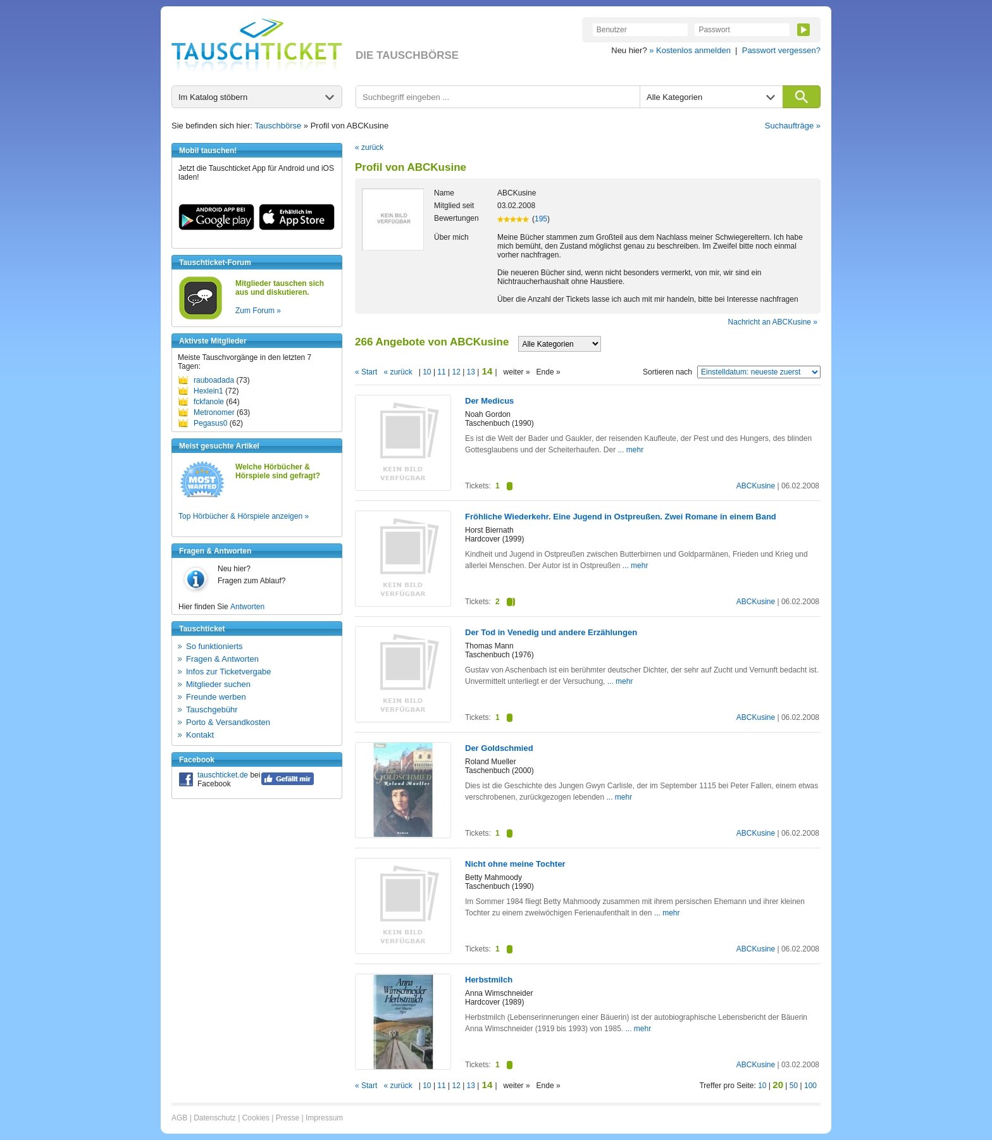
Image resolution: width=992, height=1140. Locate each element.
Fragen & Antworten (222, 659)
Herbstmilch (488, 979)
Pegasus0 (210, 423)
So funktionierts (214, 646)
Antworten (247, 606)
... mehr (631, 449)
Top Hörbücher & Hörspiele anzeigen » (243, 516)
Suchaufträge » (793, 125)
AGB (179, 1117)
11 (441, 372)
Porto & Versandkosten (228, 722)
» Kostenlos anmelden (690, 50)
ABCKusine (755, 485)
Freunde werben (216, 697)
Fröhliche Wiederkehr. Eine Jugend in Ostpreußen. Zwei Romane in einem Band (620, 516)
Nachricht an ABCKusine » (772, 322)
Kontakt (200, 735)
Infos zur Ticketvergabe (228, 671)
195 (541, 218)
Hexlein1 (208, 391)
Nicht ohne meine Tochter (515, 864)
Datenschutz (215, 1117)
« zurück (369, 147)
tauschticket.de (222, 775)
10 (427, 372)
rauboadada (214, 380)
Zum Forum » (258, 310)
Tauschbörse (278, 125)
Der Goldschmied (499, 748)
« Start (366, 372)
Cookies (256, 1117)
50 (794, 1085)
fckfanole (209, 401)
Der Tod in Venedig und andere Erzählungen (551, 632)
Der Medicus (489, 401)
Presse (287, 1117)
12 (456, 372)
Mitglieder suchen (218, 684)
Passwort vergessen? (781, 50)
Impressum (324, 1117)
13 (470, 372)
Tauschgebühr (212, 709)
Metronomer (214, 412)
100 (810, 1085)
